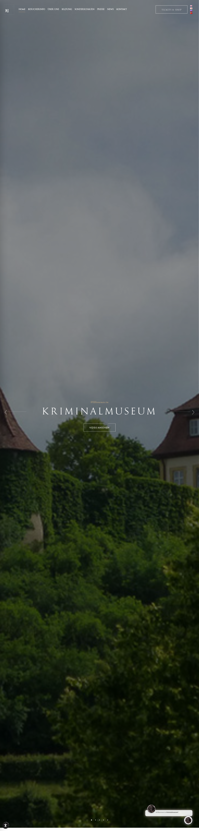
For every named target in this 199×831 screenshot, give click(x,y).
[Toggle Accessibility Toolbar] (5, 825)
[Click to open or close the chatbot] (188, 821)
